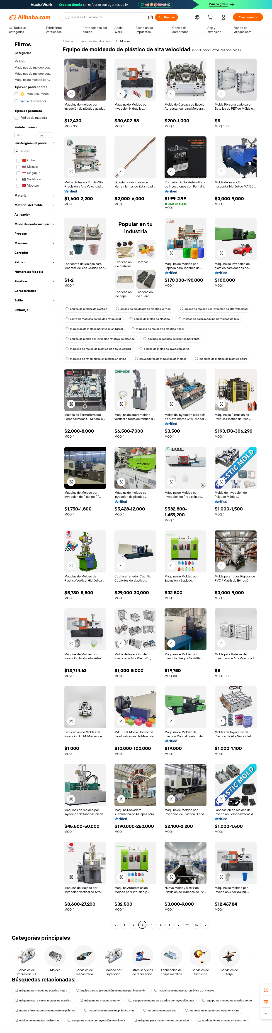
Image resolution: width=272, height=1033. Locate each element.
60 (197, 924)
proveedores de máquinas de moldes (160, 359)
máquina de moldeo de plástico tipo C (157, 329)
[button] (150, 17)
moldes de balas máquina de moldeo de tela (208, 319)
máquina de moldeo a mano (100, 1000)
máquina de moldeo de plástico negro (221, 359)
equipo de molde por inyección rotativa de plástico (100, 339)
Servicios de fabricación (96, 41)
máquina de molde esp (159, 1010)
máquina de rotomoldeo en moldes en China (96, 359)
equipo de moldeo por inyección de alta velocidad (214, 309)
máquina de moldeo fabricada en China (212, 1010)
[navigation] (34, 483)
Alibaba (68, 41)
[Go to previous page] (115, 925)
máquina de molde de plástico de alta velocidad (98, 349)
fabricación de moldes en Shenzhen (222, 1020)
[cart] (211, 18)
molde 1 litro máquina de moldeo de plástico (45, 1010)
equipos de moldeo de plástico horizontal (171, 339)
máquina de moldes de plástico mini (109, 1010)
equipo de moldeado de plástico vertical (143, 309)
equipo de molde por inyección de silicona (96, 1020)
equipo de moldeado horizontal (37, 1020)
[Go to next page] (206, 925)
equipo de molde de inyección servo (164, 349)
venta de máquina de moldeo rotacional (93, 319)
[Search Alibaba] (104, 17)
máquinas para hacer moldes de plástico (43, 1000)
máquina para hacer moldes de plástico (161, 1020)
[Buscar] (166, 17)
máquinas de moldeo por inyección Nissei (94, 329)
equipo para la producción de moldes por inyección (111, 990)
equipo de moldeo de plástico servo (227, 1000)
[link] (266, 990)
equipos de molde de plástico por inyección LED (161, 1000)
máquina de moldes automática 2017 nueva (184, 990)
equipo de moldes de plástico (86, 309)
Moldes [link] (125, 41)
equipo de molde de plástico (149, 319)
